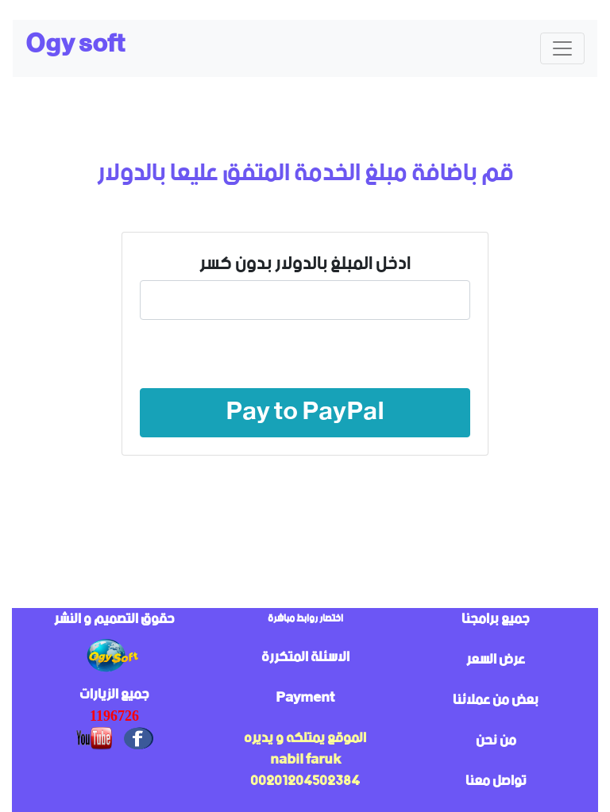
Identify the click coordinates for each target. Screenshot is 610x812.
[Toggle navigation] (562, 48)
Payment (305, 697)
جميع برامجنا (495, 619)
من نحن (496, 740)
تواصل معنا (496, 781)
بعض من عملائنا (496, 700)
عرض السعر (495, 659)
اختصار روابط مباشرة (305, 618)
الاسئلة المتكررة (305, 657)
